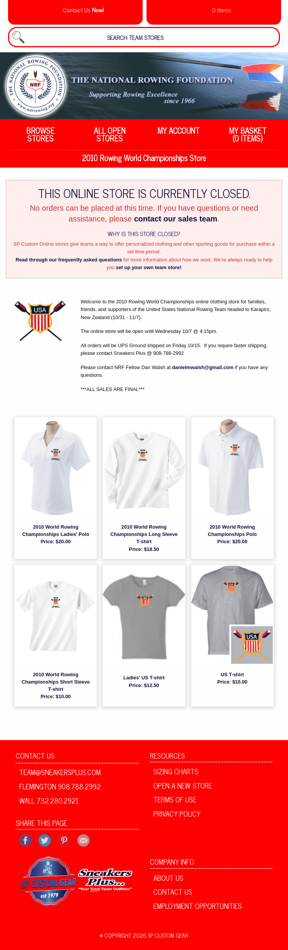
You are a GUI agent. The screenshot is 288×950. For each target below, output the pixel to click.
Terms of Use (174, 799)
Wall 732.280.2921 (49, 800)
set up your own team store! (148, 267)
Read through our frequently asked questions (69, 260)
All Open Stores (109, 134)
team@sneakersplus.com (60, 772)
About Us (168, 877)
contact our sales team (175, 219)
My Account (179, 130)
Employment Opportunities (197, 906)
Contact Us (35, 755)
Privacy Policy (176, 813)
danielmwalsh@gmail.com (203, 367)
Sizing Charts (175, 771)
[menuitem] (40, 134)
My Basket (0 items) (247, 134)
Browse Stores (40, 134)
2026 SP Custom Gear (160, 935)
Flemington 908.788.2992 (60, 786)
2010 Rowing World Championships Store (144, 157)
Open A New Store (182, 785)
